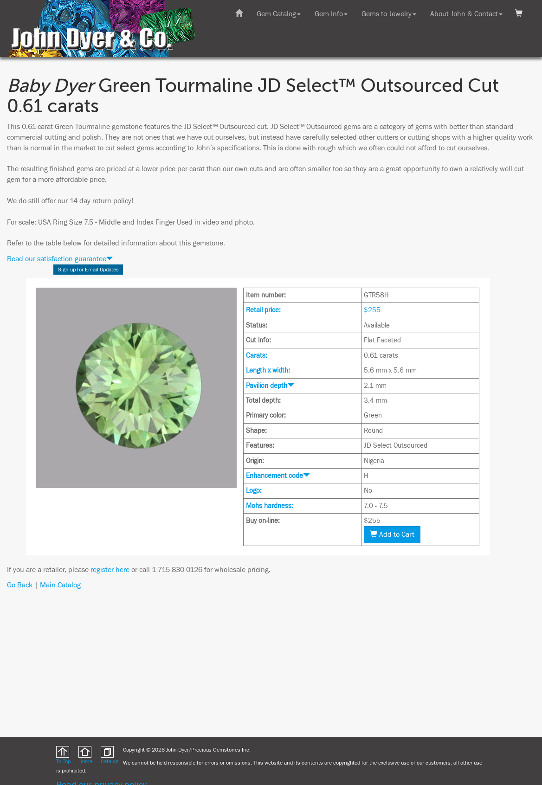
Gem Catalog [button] (279, 14)
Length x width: (268, 370)
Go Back (19, 585)
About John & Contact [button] (466, 14)
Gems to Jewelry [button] (388, 14)
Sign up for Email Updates (88, 269)
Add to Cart (392, 534)
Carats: (256, 356)
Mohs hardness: (269, 506)
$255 (372, 310)
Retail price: (263, 310)
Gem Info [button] (331, 14)
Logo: (254, 491)
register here (109, 570)
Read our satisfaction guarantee (60, 259)
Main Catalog (60, 585)
